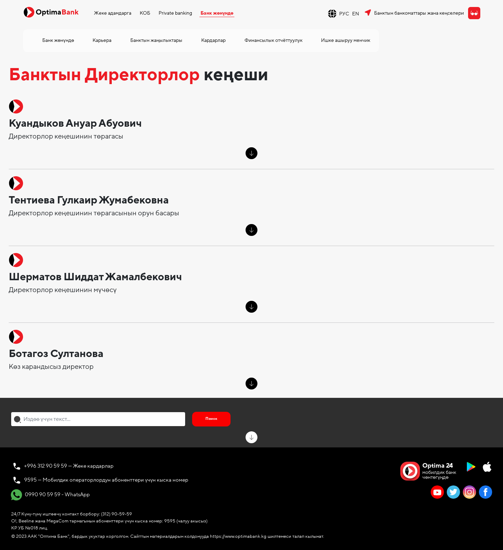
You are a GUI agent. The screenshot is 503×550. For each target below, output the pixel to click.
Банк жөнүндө (217, 13)
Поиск (211, 418)
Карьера (102, 40)
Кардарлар (213, 40)
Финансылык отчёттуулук (273, 40)
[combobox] (98, 419)
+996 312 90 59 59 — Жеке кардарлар (69, 465)
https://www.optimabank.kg (238, 536)
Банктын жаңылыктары (156, 40)
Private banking (175, 13)
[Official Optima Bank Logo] (51, 12)
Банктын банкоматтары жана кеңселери (419, 13)
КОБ (145, 13)
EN (355, 13)
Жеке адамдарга (112, 13)
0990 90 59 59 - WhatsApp (50, 494)
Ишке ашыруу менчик (345, 40)
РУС (344, 13)
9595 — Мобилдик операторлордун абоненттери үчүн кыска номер (106, 479)
